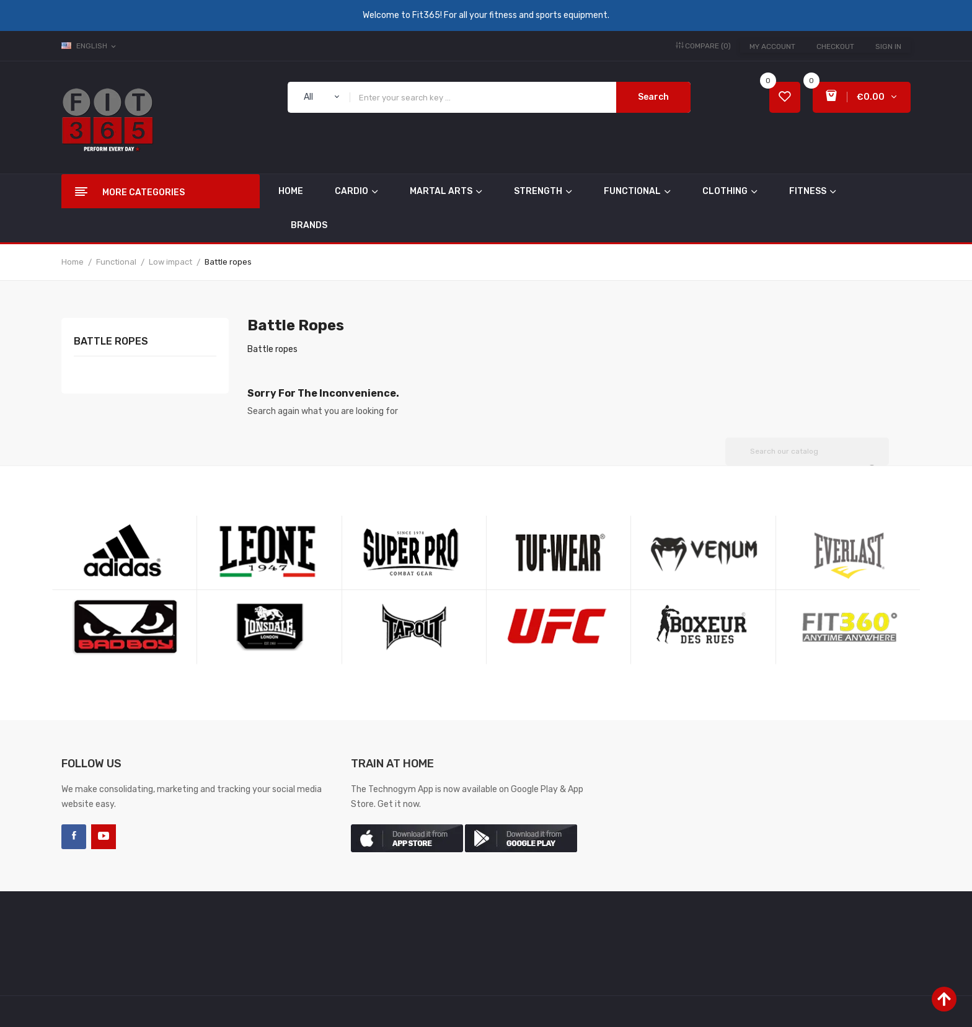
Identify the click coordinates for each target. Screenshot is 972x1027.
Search (653, 97)
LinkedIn (133, 836)
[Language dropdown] (89, 46)
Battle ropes (111, 342)
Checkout (835, 46)
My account (772, 46)
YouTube (103, 836)
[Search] (807, 451)
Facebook (73, 836)
